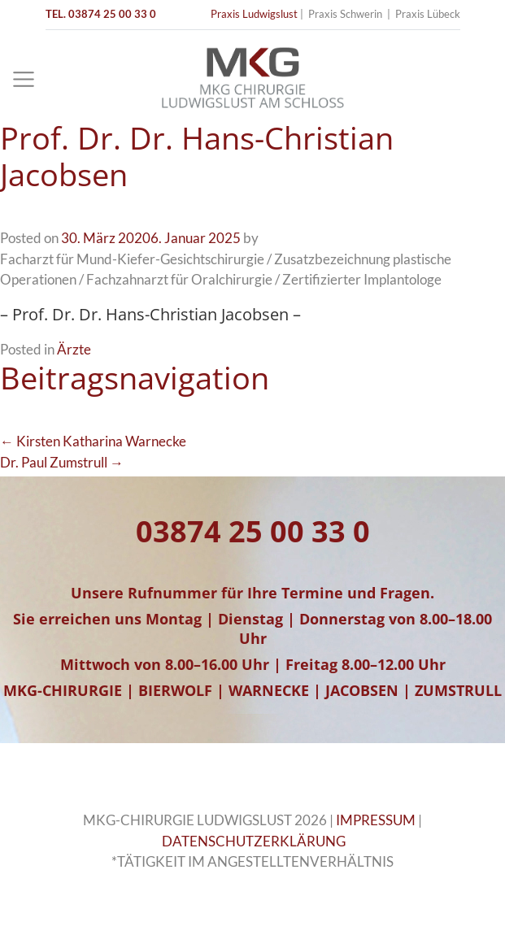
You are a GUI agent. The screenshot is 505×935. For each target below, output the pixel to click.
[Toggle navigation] (23, 80)
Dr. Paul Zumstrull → (62, 462)
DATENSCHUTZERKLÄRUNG (254, 841)
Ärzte (74, 349)
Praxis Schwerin (345, 13)
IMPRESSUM (376, 819)
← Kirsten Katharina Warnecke (93, 441)
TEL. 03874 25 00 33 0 (101, 13)
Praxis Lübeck (427, 13)
